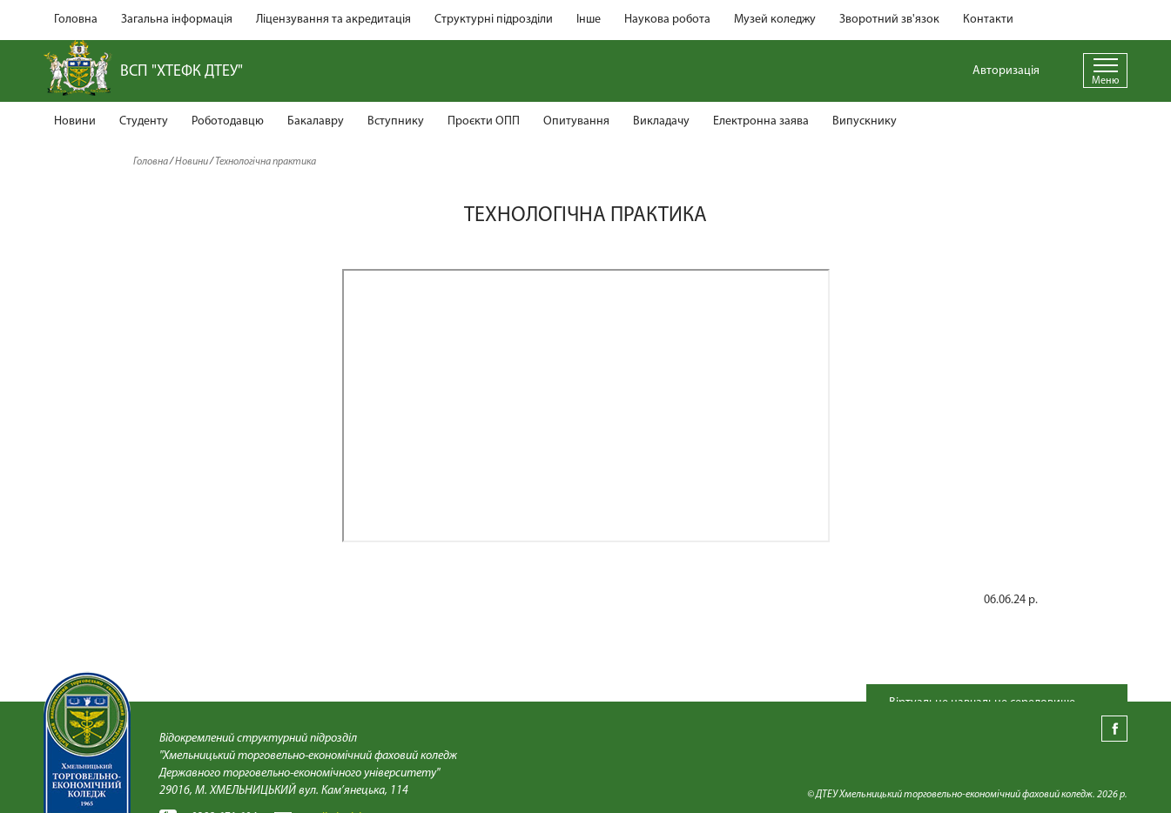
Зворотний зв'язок (889, 19)
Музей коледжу (775, 19)
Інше (588, 19)
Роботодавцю (228, 121)
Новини (75, 121)
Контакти (988, 19)
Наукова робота (667, 19)
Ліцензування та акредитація (333, 19)
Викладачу (661, 121)
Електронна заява (761, 121)
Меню (1105, 81)
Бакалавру (315, 121)
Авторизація (1006, 70)
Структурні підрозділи (493, 19)
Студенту (143, 121)
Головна (76, 19)
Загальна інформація (176, 19)
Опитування (576, 121)
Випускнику (864, 121)
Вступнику (395, 121)
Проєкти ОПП (484, 121)
